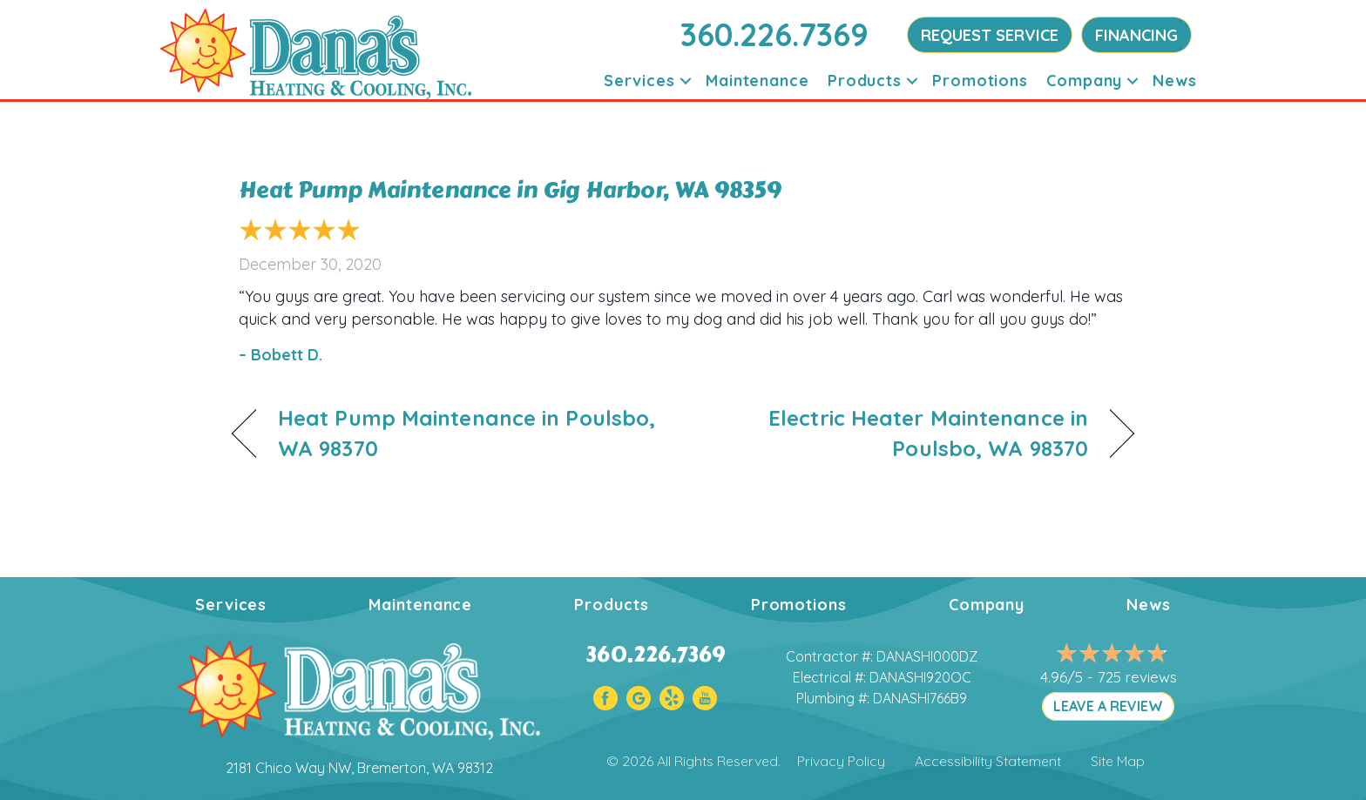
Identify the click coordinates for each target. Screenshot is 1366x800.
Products (865, 81)
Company (1084, 81)
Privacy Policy (841, 761)
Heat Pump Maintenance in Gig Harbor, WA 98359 (510, 189)
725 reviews (1137, 677)
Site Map (1118, 761)
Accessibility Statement (988, 761)
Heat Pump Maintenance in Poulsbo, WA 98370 (466, 433)
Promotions (980, 81)
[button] (685, 80)
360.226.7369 (774, 34)
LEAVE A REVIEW (1108, 706)
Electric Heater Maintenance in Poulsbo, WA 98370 (899, 433)
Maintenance (757, 81)
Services (639, 81)
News (1175, 81)
